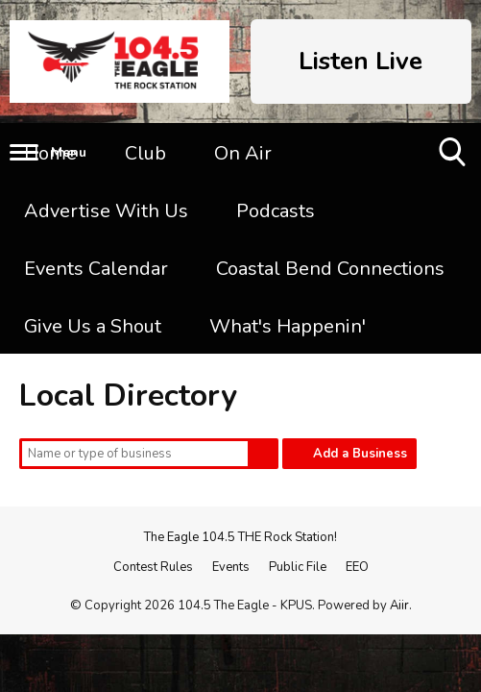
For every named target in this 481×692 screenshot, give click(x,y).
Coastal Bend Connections (330, 269)
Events (231, 567)
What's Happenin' (287, 326)
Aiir (399, 605)
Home (50, 153)
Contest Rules (153, 567)
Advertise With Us (106, 211)
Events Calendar (96, 269)
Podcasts (275, 211)
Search (263, 453)
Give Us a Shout (92, 326)
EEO (357, 567)
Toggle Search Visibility (453, 159)
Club (145, 153)
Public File (297, 567)
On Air (243, 153)
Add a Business (360, 453)
